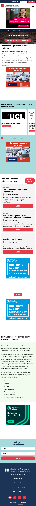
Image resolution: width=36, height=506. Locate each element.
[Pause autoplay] (2, 138)
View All (18, 295)
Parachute (20, 504)
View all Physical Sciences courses (18, 41)
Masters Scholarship (18, 474)
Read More (18, 206)
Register (31, 2)
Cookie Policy (18, 483)
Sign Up (18, 458)
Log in (23, 2)
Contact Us (18, 479)
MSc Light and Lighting (12, 239)
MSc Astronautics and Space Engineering (15, 191)
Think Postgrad (18, 491)
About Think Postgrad (18, 487)
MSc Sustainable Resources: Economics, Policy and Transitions (17, 216)
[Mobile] (33, 6)
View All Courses (29, 181)
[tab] (14, 138)
